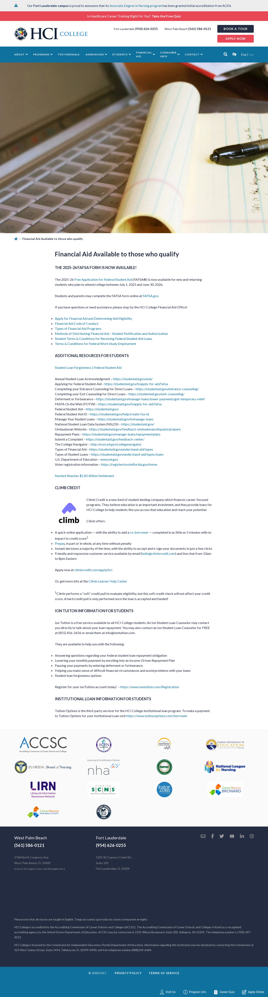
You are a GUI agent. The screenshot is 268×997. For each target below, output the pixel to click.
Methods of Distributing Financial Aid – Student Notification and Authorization (111, 333)
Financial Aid (144, 54)
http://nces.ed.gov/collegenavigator (116, 444)
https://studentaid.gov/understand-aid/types (121, 449)
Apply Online (253, 992)
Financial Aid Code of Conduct (76, 323)
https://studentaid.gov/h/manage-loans (125, 419)
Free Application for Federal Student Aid (103, 279)
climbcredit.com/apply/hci (93, 570)
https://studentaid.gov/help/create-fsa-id (119, 414)
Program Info (194, 992)
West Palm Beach (30, 837)
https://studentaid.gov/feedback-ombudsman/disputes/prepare (135, 429)
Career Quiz (224, 992)
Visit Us (167, 992)
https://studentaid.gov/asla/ (133, 379)
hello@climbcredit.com (158, 553)
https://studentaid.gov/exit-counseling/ (156, 394)
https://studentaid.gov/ (102, 409)
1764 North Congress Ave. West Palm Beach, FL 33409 (39, 862)
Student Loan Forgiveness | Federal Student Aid (88, 367)
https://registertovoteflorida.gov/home (129, 464)
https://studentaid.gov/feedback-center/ (115, 439)
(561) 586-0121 (199, 29)
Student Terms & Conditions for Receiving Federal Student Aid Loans (103, 339)
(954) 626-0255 (146, 29)
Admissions (95, 54)
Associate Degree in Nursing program (136, 6)
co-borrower (139, 532)
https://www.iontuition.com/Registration (149, 687)
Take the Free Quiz (166, 16)
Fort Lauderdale (111, 837)
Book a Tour (235, 29)
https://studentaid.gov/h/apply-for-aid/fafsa (136, 384)
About (19, 54)
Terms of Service (164, 973)
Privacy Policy (128, 973)
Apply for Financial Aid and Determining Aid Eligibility (93, 318)
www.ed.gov (109, 459)
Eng (243, 54)
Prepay (60, 543)
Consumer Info (168, 54)
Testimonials (69, 54)
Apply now (235, 38)
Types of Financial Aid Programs (78, 328)
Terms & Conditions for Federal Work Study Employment (95, 344)
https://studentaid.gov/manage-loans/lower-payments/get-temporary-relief (150, 399)
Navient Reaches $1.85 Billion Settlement (84, 476)
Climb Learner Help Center (108, 581)
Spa (251, 54)
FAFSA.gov (150, 296)
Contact (192, 54)
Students (120, 54)
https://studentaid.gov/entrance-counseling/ (167, 389)
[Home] (18, 238)
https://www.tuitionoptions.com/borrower (156, 716)
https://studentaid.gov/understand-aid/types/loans (127, 454)
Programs (41, 54)
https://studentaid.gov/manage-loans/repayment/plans (121, 434)
